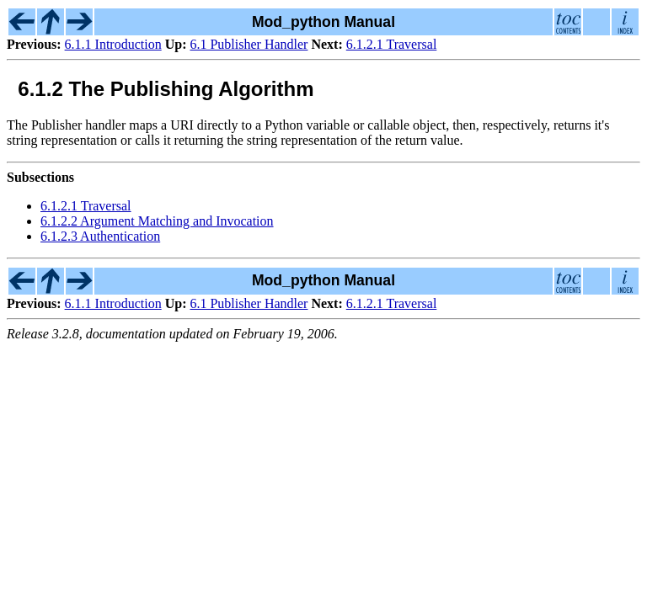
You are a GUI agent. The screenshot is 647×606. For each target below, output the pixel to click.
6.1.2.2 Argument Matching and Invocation (157, 221)
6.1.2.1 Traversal (391, 44)
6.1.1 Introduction (113, 44)
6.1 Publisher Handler (248, 44)
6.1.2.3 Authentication (100, 236)
